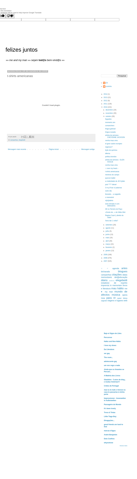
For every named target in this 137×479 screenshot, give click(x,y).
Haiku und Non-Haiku (112, 341)
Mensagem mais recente (17, 149)
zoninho (109, 86)
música (116, 294)
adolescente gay (110, 361)
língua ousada (110, 132)
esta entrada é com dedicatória (112, 205)
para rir (111, 297)
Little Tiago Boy (110, 416)
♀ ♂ (105, 268)
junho (108, 234)
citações (117, 274)
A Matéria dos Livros (112, 376)
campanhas (14, 140)
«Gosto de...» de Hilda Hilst (115, 212)
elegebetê (22, 140)
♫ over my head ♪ (111, 168)
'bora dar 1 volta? (111, 221)
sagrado (104, 301)
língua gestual (110, 129)
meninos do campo (112, 175)
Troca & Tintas (109, 412)
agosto (108, 228)
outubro (109, 116)
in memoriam (116, 285)
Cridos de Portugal (111, 386)
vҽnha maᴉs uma (111, 140)
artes (124, 268)
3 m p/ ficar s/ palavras (113, 188)
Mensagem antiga (88, 149)
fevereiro (109, 247)
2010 (106, 107)
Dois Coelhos (109, 439)
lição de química (111, 150)
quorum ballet (110, 178)
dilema (107, 153)
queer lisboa (122, 298)
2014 (106, 94)
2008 (106, 258)
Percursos (108, 337)
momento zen (110, 122)
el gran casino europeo (113, 144)
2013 (106, 97)
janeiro (108, 251)
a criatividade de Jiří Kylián (115, 181)
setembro (109, 225)
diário (104, 280)
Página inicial (54, 149)
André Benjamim (110, 435)
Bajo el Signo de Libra (112, 333)
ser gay (107, 353)
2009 (106, 255)
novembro (109, 113)
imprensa (105, 285)
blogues (122, 271)
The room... (108, 357)
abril (107, 241)
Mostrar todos (123, 445)
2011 (106, 104)
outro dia (108, 191)
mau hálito (117, 288)
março (108, 244)
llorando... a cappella (113, 194)
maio (108, 238)
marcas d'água (110, 431)
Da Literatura (109, 349)
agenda (115, 268)
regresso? (109, 147)
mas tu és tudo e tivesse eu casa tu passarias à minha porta (115, 392)
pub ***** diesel (110, 184)
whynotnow (108, 443)
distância (111, 280)
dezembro (109, 110)
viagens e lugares (115, 300)
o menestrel (109, 197)
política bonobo (110, 157)
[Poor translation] (10, 16)
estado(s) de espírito (114, 283)
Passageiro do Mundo (112, 404)
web (125, 300)
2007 (106, 261)
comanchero (109, 126)
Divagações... (109, 420)
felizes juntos (22, 50)
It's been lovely (110, 408)
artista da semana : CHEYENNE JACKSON (115, 136)
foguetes (108, 119)
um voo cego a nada (112, 365)
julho (108, 231)
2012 (106, 101)
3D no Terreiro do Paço (113, 209)
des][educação (120, 277)
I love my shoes (110, 345)
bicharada (105, 271)
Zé (107, 83)
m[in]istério (109, 200)
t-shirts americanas (112, 172)
